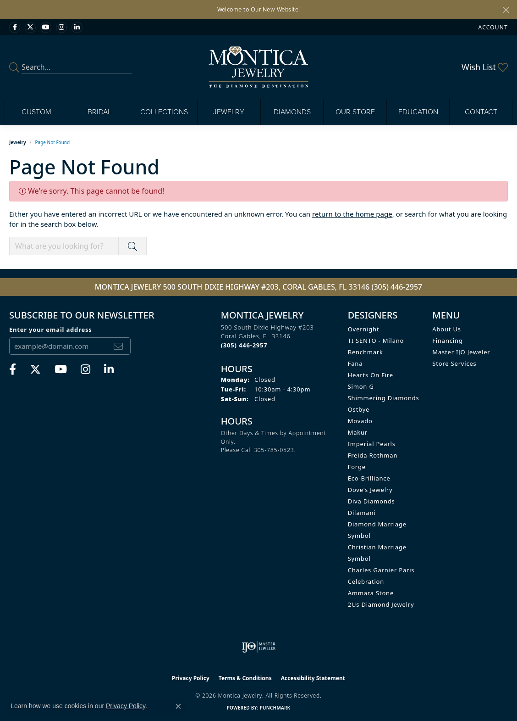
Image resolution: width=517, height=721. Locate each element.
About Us (446, 329)
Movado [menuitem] (360, 421)
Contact (481, 111)
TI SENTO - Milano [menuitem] (376, 340)
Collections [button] (164, 111)
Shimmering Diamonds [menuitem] (383, 398)
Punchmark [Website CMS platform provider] (275, 707)
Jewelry (17, 142)
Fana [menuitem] (355, 363)
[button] (492, 27)
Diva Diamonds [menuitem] (371, 501)
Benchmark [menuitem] (365, 352)
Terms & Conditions (245, 678)
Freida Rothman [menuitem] (373, 455)
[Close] (506, 10)
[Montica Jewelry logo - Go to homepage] (259, 67)
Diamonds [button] (292, 111)
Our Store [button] (355, 111)
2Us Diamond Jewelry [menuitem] (381, 604)
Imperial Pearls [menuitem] (372, 444)
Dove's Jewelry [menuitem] (370, 490)
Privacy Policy (190, 678)
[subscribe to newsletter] (118, 346)
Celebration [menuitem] (366, 581)
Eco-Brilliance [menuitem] (369, 478)
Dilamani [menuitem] (362, 513)
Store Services (454, 363)
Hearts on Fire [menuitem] (370, 375)
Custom (36, 111)
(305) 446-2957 (396, 287)
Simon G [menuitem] (361, 386)
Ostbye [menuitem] (359, 409)
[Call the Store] (244, 345)
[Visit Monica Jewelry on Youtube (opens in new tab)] (45, 27)
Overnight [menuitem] (364, 329)
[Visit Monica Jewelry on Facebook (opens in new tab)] (14, 27)
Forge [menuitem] (357, 467)
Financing (447, 340)
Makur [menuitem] (358, 432)
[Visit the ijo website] (259, 646)
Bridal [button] (99, 111)
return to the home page (352, 213)
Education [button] (418, 111)
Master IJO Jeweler (461, 352)
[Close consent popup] (178, 706)
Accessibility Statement (313, 678)
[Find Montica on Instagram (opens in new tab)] (61, 27)
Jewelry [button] (228, 111)
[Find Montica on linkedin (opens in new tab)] (77, 27)
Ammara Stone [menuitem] (371, 593)
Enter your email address (50, 329)
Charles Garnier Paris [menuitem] (381, 570)
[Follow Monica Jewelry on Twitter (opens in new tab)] (30, 27)
